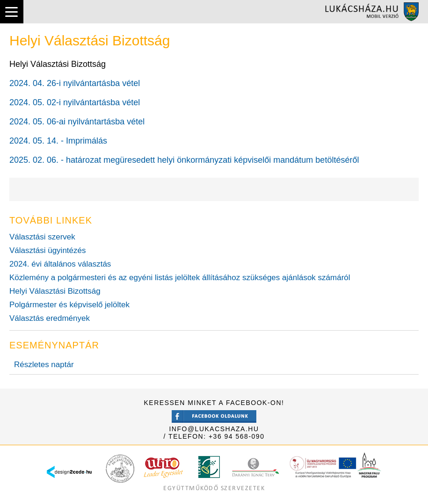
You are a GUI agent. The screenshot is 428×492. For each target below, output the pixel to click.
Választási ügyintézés (47, 250)
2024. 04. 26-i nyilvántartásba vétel (74, 83)
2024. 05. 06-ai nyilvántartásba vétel (77, 121)
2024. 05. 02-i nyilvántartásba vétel (74, 102)
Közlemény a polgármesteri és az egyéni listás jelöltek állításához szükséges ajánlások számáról (179, 277)
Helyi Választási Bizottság (55, 291)
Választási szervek (42, 236)
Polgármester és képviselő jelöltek (69, 304)
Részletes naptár (44, 364)
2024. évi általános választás (60, 264)
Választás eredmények (49, 318)
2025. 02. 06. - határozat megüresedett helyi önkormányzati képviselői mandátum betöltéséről (184, 160)
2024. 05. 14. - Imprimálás (58, 140)
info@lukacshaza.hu (214, 429)
